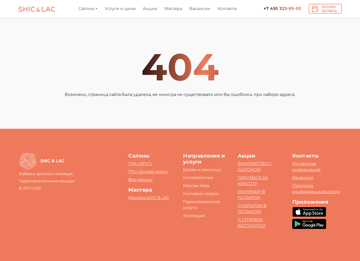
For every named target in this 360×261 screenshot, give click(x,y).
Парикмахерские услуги (201, 204)
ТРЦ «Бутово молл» (148, 171)
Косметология (198, 177)
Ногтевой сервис (201, 193)
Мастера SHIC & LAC (148, 197)
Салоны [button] (86, 8)
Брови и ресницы (202, 169)
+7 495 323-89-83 (282, 8)
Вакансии (199, 8)
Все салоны (140, 179)
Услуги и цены (120, 8)
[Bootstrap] (41, 161)
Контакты (227, 8)
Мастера (173, 8)
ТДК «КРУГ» (140, 163)
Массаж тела (196, 185)
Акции (150, 8)
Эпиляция (194, 215)
